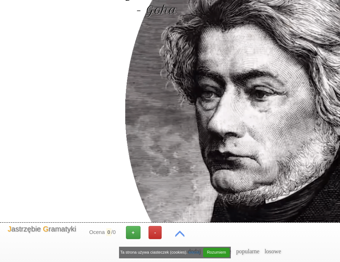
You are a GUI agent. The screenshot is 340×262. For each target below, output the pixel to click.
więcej (194, 252)
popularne (248, 251)
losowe (273, 251)
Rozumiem (216, 252)
